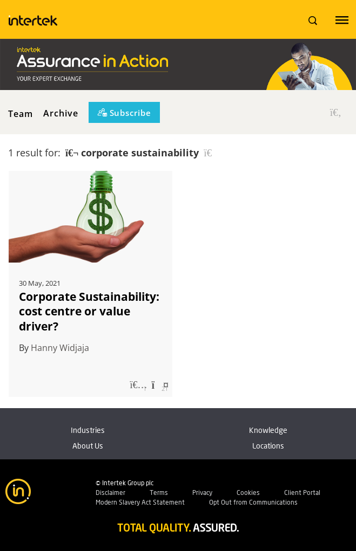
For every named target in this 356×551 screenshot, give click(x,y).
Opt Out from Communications (253, 502)
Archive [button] (60, 113)
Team (20, 113)
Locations (268, 445)
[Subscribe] (124, 112)
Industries (88, 430)
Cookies (248, 492)
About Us (87, 445)
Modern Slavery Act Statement (140, 502)
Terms (159, 492)
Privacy (202, 492)
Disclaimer (110, 492)
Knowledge (268, 430)
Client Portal (302, 492)
